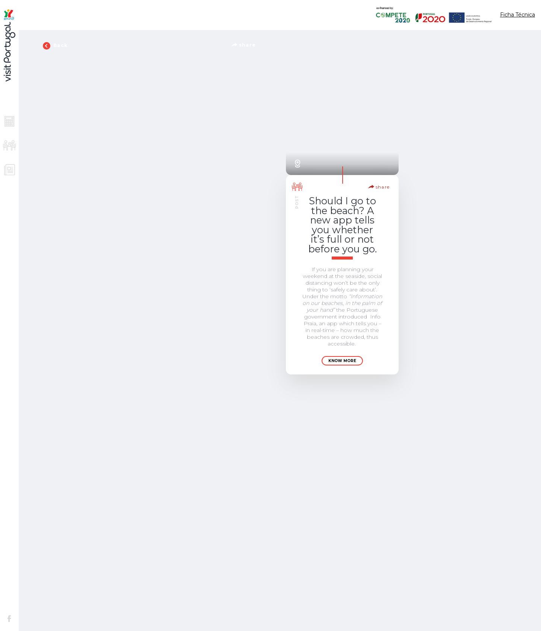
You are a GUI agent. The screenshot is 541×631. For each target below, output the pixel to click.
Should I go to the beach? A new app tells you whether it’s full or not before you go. (342, 225)
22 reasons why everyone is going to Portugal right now (342, 570)
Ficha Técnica (517, 14)
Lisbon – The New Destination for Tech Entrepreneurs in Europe (467, 225)
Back (55, 46)
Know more (342, 360)
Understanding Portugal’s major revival (467, 470)
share (243, 45)
